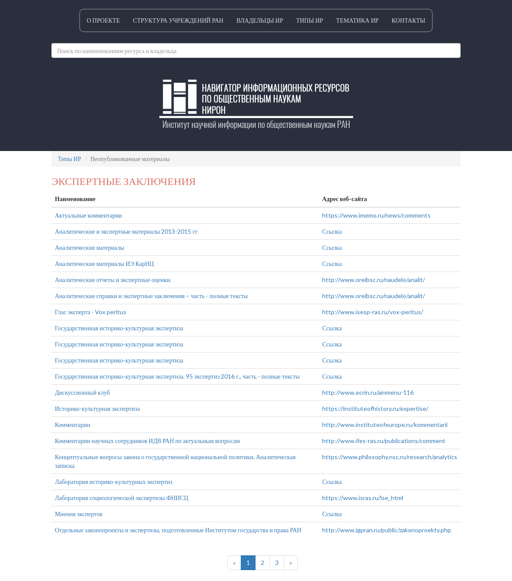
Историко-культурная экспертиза (97, 408)
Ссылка (332, 231)
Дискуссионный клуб (82, 392)
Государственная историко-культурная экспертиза (119, 328)
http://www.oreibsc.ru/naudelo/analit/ (373, 279)
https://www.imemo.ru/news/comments (376, 215)
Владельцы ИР (259, 20)
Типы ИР (309, 20)
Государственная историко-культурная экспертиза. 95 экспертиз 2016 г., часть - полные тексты (177, 376)
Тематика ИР (357, 20)
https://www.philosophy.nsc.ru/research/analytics (389, 456)
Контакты (408, 20)
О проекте (103, 20)
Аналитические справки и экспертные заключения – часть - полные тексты (151, 295)
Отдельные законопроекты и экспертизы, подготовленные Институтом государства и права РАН (178, 530)
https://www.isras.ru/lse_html (362, 497)
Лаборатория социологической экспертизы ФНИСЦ (122, 497)
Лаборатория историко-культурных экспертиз (113, 481)
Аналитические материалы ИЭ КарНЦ (104, 263)
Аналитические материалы (90, 247)
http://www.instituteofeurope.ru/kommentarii (385, 424)
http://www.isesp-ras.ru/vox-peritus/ (372, 312)
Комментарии (72, 424)
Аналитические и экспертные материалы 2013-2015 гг (126, 231)
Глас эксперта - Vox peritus (90, 312)
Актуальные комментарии (88, 215)
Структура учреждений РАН (178, 20)
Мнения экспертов (78, 513)
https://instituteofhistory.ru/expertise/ (375, 408)
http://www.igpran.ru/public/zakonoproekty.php (386, 530)
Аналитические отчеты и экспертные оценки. (113, 279)
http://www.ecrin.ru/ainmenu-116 (368, 392)
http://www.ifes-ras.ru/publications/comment (383, 440)
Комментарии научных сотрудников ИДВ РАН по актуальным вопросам (147, 440)
